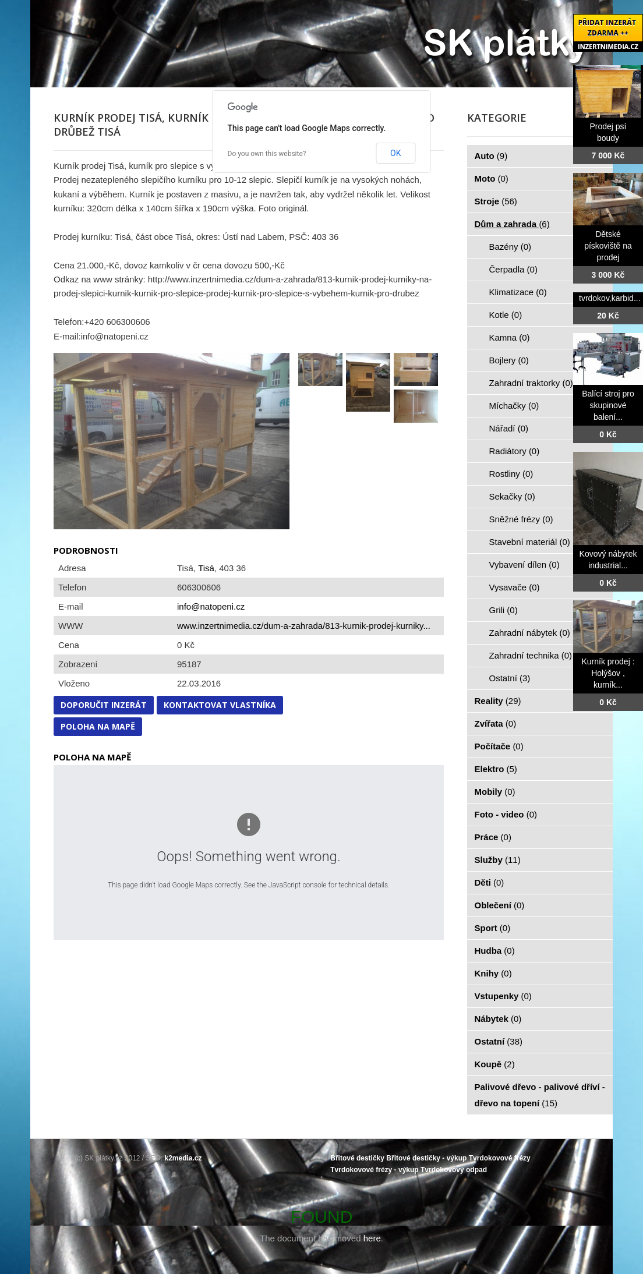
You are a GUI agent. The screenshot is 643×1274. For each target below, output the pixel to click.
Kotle (505, 315)
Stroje (496, 201)
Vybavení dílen (524, 564)
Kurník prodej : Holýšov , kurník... (607, 673)
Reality (498, 701)
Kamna (509, 337)
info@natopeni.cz (211, 606)
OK (395, 153)
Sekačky (512, 496)
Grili (503, 610)
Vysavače (514, 587)
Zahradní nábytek (529, 633)
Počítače (499, 746)
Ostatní (510, 678)
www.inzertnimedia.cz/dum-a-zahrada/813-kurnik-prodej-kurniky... (303, 626)
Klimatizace (518, 292)
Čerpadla (513, 269)
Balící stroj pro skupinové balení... (608, 405)
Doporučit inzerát (104, 704)
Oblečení (500, 905)
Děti (489, 882)
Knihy (493, 973)
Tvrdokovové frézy (500, 1158)
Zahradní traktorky (531, 383)
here (372, 1238)
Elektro (496, 769)
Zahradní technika (531, 655)
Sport (493, 928)
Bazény (510, 247)
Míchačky (514, 405)
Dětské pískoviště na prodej (608, 245)
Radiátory (514, 451)
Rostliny (511, 474)
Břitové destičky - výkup (426, 1158)
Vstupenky (503, 996)
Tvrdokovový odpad (454, 1170)
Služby (498, 860)
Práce (493, 837)
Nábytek (498, 1019)
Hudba (495, 951)
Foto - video (506, 814)
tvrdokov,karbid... (610, 298)
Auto (491, 156)
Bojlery (509, 360)
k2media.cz (183, 1158)
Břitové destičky (357, 1158)
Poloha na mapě (98, 726)
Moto (491, 178)
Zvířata (496, 723)
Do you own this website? (267, 154)
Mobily (495, 792)
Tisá (206, 568)
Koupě (495, 1064)
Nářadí (509, 428)
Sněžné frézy (521, 519)
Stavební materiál (529, 542)
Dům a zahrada (512, 224)
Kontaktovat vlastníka (220, 704)
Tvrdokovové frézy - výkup (374, 1170)
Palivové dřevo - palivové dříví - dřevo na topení (540, 1095)
